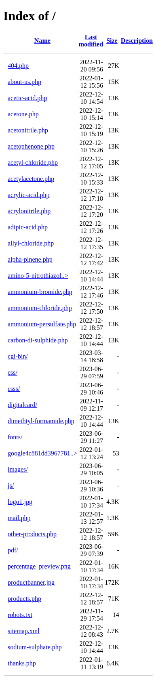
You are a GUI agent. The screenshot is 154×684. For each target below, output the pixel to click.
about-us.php (24, 81)
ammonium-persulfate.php (42, 324)
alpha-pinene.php (30, 259)
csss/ (14, 388)
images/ (18, 469)
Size (112, 40)
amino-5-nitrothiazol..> (38, 275)
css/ (12, 372)
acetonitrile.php (28, 130)
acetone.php (23, 114)
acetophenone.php (31, 146)
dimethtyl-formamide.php (41, 421)
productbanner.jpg (31, 582)
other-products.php (32, 534)
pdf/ (13, 550)
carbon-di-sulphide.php (38, 340)
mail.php (19, 517)
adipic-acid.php (28, 227)
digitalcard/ (22, 404)
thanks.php (22, 663)
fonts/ (15, 437)
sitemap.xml (24, 630)
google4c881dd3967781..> (42, 453)
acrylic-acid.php (29, 194)
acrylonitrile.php (29, 211)
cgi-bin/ (18, 356)
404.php (18, 65)
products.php (24, 598)
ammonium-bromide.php (40, 291)
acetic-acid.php (27, 97)
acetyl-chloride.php (33, 162)
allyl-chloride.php (31, 243)
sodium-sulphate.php (35, 647)
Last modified (91, 41)
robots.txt (20, 614)
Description (137, 40)
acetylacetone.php (31, 178)
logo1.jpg (20, 501)
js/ (11, 485)
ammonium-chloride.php (40, 307)
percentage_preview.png (39, 566)
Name (42, 40)
